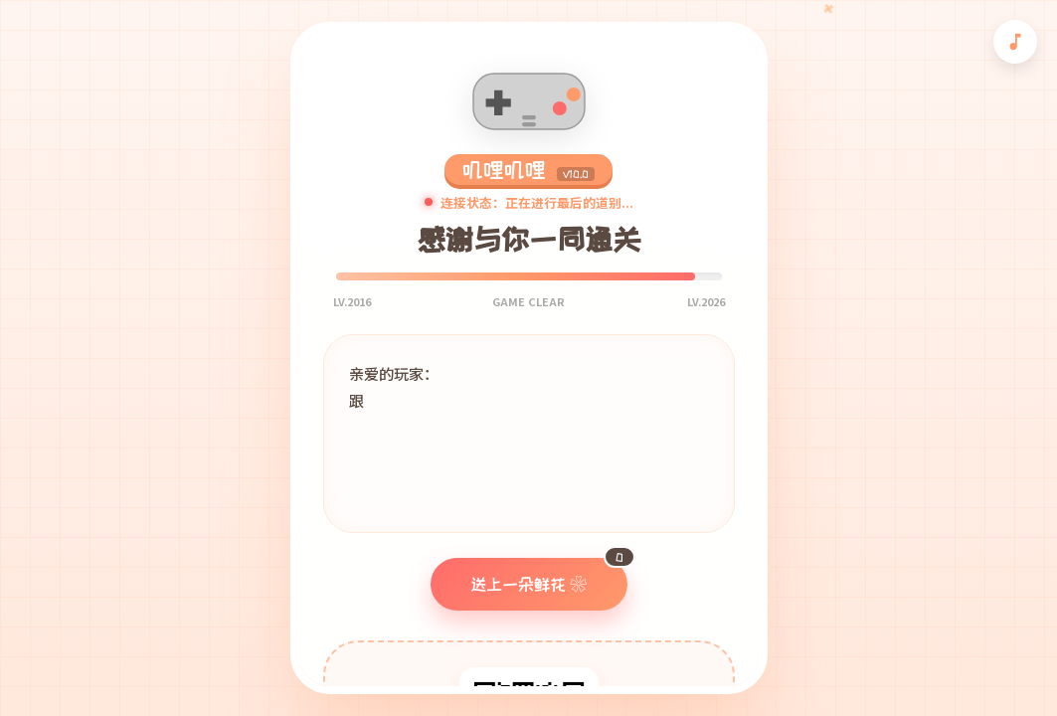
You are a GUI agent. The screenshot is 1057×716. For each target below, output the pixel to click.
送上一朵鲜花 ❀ (548, 575)
